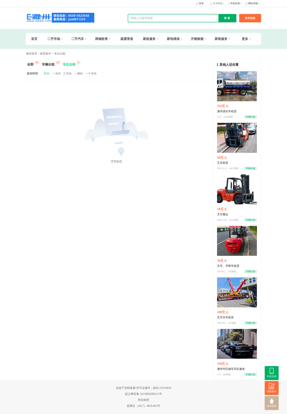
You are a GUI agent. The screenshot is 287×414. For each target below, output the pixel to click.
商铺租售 (101, 39)
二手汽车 (77, 39)
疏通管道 (126, 39)
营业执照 (143, 399)
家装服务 (221, 39)
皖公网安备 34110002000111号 (143, 393)
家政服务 (149, 39)
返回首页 (31, 53)
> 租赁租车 (44, 53)
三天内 (67, 73)
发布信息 (250, 18)
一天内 (56, 73)
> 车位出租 (58, 53)
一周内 (78, 73)
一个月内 (90, 73)
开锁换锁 (197, 39)
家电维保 (173, 39)
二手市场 (53, 39)
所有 (46, 73)
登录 (201, 3)
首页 (34, 39)
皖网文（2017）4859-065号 (143, 405)
